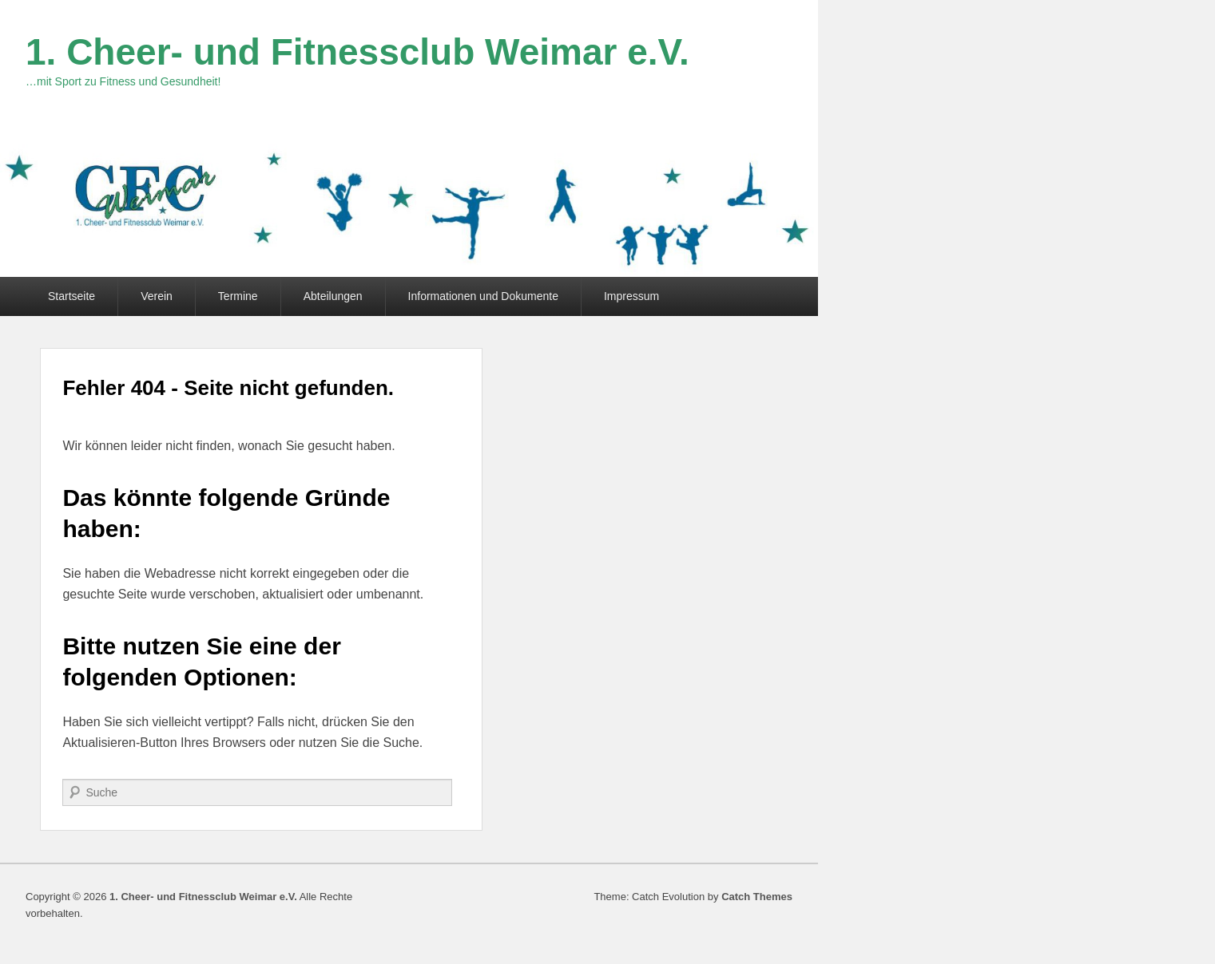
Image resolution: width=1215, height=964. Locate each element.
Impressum (631, 296)
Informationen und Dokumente (483, 296)
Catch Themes (756, 897)
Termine (238, 296)
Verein (157, 296)
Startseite (71, 296)
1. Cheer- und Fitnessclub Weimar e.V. (357, 52)
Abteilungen (333, 296)
